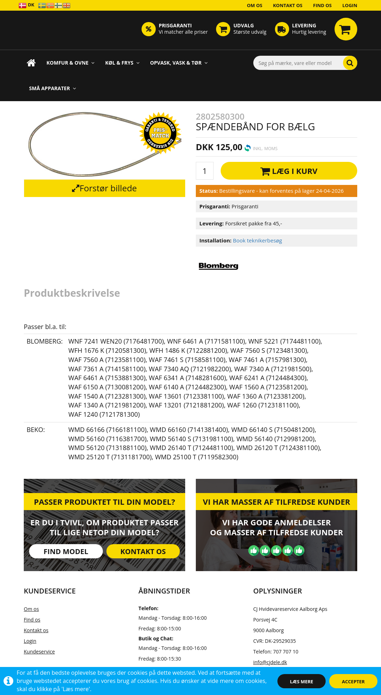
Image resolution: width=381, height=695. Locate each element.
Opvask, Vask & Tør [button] (179, 62)
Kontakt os (287, 5)
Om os (255, 5)
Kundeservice (39, 651)
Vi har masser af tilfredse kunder (276, 501)
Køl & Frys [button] (122, 62)
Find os (322, 5)
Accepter (353, 681)
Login (349, 5)
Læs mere (301, 681)
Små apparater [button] (52, 88)
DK (26, 5)
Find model (66, 551)
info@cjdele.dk (270, 662)
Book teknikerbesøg (257, 240)
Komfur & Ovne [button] (70, 62)
